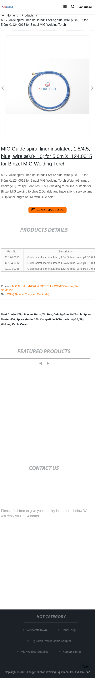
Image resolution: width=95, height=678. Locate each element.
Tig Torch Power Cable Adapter (52, 640)
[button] (65, 7)
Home (11, 15)
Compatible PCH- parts (54, 319)
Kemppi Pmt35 (72, 651)
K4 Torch (76, 314)
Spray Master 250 (27, 319)
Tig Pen (47, 314)
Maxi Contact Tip (11, 314)
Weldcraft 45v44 (37, 630)
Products (28, 15)
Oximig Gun (61, 314)
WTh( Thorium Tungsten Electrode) (28, 294)
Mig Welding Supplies (35, 651)
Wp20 (74, 319)
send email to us (47, 210)
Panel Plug (69, 630)
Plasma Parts (32, 314)
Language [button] (85, 6)
